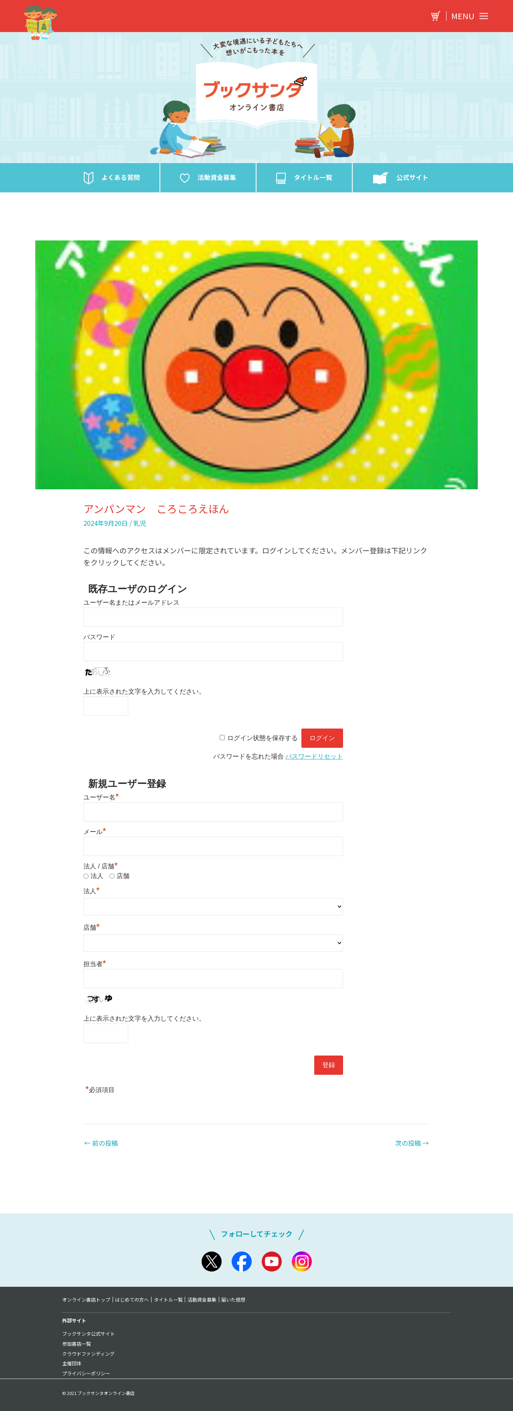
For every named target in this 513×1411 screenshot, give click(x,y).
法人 (97, 875)
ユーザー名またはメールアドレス (131, 602)
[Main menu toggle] (467, 16)
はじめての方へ (132, 1299)
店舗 (123, 875)
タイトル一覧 (168, 1299)
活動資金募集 (202, 1299)
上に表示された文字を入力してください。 (144, 691)
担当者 (94, 964)
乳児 (139, 523)
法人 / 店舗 (100, 866)
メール (94, 831)
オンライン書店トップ (86, 1299)
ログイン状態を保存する (262, 738)
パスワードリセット (314, 756)
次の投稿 (412, 1143)
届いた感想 (234, 1299)
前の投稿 (101, 1143)
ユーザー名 (101, 797)
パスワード (99, 637)
